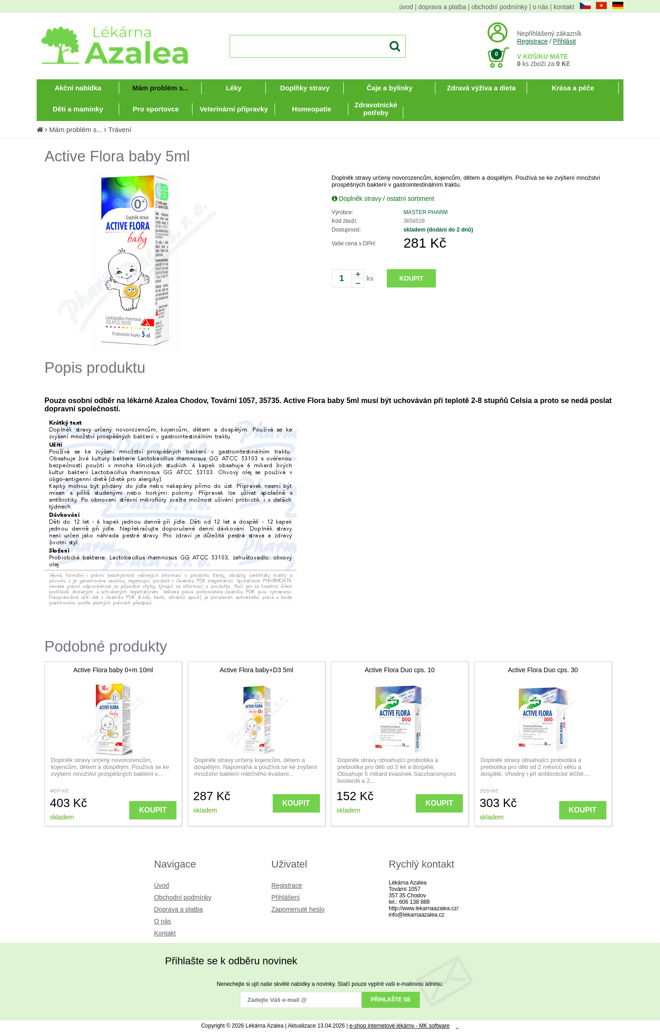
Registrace (532, 41)
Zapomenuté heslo (297, 909)
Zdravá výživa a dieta (481, 88)
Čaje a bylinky (389, 88)
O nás (162, 921)
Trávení (119, 129)
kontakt (564, 7)
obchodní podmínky (500, 7)
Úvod (161, 885)
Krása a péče (573, 88)
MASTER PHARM (425, 212)
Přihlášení (285, 897)
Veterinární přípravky (233, 109)
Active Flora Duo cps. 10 (400, 670)
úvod (406, 7)
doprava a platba (442, 7)
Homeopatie (311, 109)
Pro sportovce (156, 109)
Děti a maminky (78, 109)
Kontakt (165, 933)
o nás (540, 7)
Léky (234, 88)
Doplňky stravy (305, 88)
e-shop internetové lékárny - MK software (399, 1026)
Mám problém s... (160, 88)
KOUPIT (411, 278)
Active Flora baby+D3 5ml (256, 670)
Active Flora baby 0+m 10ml (113, 670)
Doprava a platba (178, 909)
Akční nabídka (78, 88)
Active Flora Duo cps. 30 (543, 670)
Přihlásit (564, 41)
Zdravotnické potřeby (375, 108)
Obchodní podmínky (182, 897)
